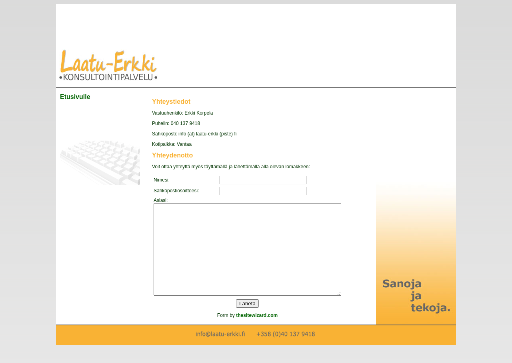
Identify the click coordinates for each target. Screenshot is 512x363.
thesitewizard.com (268, 333)
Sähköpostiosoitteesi (176, 191)
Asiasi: (161, 200)
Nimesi (161, 180)
